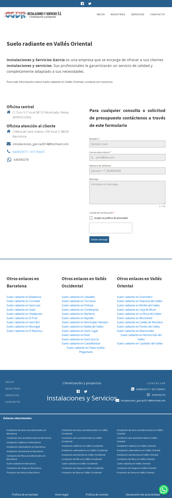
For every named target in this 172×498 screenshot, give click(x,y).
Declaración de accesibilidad (143, 494)
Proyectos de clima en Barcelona (23, 472)
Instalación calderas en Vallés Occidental (82, 445)
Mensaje (93, 179)
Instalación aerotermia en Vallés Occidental (83, 454)
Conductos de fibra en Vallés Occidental (82, 458)
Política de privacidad (25, 494)
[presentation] (110, 228)
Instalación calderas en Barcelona (24, 442)
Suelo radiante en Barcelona (21, 463)
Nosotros (118, 14)
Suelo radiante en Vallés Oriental (133, 463)
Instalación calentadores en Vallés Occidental (84, 449)
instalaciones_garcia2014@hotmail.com (41, 144)
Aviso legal (61, 494)
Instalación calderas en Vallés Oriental (136, 445)
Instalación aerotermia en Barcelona (25, 450)
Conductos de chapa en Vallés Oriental (136, 467)
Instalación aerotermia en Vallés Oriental (137, 454)
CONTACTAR (156, 383)
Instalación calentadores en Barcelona (26, 446)
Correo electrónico (100, 152)
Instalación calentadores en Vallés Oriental (138, 449)
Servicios (137, 14)
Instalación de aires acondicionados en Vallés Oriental (140, 431)
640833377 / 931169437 (29, 152)
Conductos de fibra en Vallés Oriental (136, 458)
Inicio (101, 14)
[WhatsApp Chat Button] (164, 490)
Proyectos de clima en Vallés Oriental (135, 472)
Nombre (94, 139)
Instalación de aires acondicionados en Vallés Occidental (85, 431)
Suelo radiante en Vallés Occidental (80, 463)
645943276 (21, 160)
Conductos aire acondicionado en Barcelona (29, 437)
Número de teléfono (100, 165)
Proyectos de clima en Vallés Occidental (82, 472)
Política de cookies (97, 494)
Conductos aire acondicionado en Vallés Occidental (82, 439)
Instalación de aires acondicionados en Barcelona (26, 431)
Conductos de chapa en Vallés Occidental (82, 467)
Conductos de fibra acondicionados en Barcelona (26, 457)
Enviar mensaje (99, 239)
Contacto (157, 14)
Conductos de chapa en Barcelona (24, 467)
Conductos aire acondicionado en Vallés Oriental (137, 439)
